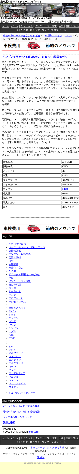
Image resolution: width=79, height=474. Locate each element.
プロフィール (58, 30)
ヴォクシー (15, 386)
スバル (68, 35)
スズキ (12, 331)
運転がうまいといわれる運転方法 (21, 411)
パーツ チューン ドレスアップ (27, 247)
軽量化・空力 (16, 267)
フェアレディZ (17, 373)
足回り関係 (15, 257)
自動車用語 (15, 284)
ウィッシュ (15, 356)
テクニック (26, 26)
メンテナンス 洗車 (46, 26)
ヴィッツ (13, 380)
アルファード (16, 353)
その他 (24, 30)
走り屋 (12, 288)
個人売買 (35, 30)
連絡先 (40, 457)
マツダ (12, 324)
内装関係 (13, 264)
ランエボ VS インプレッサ (17, 417)
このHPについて (18, 244)
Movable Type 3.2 (53, 463)
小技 (11, 277)
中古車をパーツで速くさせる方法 (21, 35)
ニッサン (13, 318)
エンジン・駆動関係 (20, 254)
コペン (12, 366)
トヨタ (12, 314)
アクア (12, 349)
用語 (61, 26)
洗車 (11, 335)
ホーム (5, 26)
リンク (45, 30)
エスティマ (15, 359)
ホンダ (12, 321)
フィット (13, 370)
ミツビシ (13, 328)
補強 (11, 261)
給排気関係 (15, 250)
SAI (11, 346)
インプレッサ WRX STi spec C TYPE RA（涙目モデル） (36, 56)
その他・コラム (17, 301)
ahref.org (33, 431)
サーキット (15, 291)
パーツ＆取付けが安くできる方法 (21, 406)
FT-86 (12, 338)
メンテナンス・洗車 (20, 281)
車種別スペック (53, 35)
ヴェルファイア (17, 383)
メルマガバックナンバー (22, 392)
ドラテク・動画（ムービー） (24, 274)
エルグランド (16, 363)
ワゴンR (13, 376)
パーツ (14, 26)
